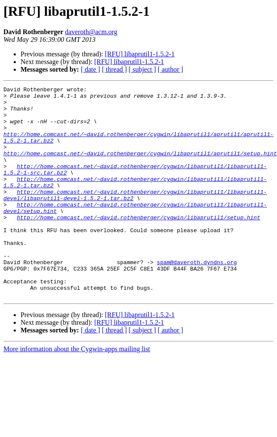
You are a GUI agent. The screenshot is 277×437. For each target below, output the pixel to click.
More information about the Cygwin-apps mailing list (76, 391)
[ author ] (170, 69)
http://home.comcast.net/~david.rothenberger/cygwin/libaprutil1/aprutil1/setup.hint (140, 167)
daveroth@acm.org (91, 31)
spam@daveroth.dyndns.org (197, 298)
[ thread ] (114, 69)
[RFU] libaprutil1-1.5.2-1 (139, 54)
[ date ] (90, 69)
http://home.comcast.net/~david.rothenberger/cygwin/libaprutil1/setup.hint (138, 244)
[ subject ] (142, 69)
